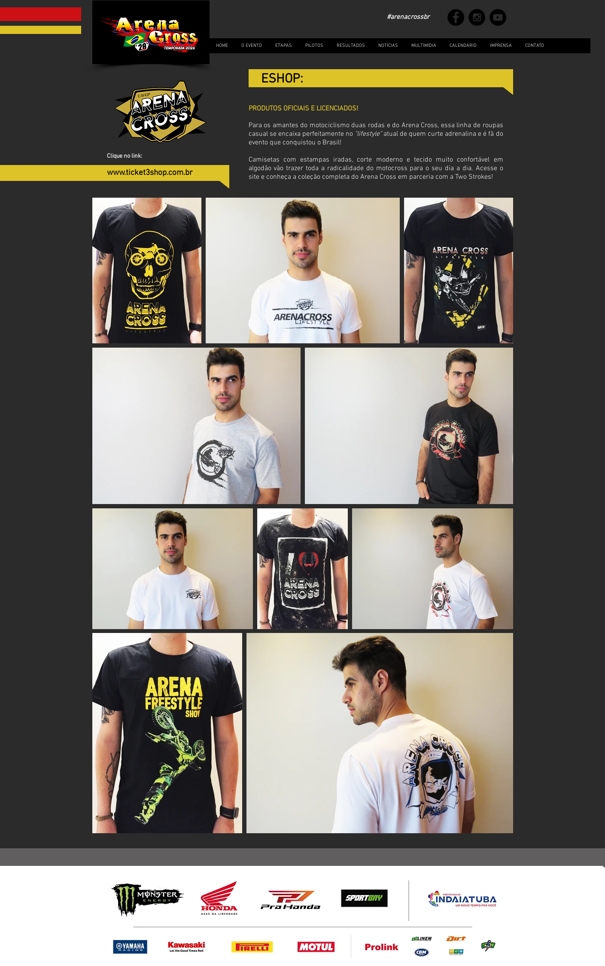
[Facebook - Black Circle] (455, 17)
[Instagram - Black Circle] (476, 17)
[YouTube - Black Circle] (497, 17)
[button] (423, 45)
